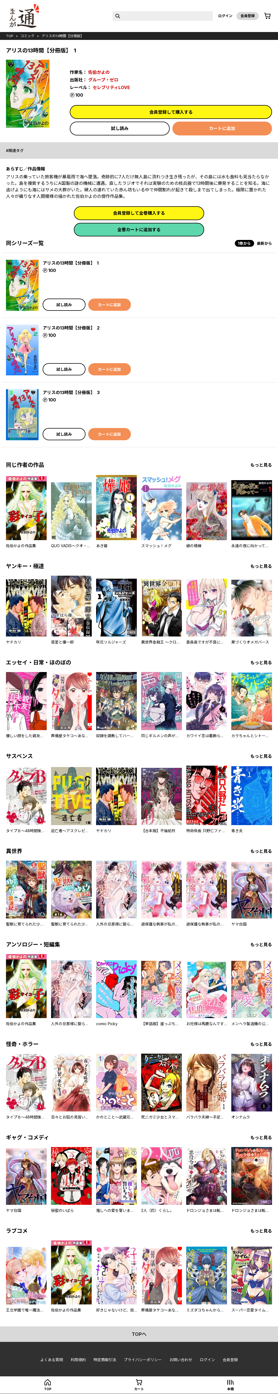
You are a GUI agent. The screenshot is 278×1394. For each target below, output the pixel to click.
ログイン (225, 16)
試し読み (119, 128)
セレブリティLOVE (111, 87)
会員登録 (248, 16)
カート (139, 1389)
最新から (264, 243)
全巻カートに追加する (139, 229)
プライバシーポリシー (143, 1359)
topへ (139, 1334)
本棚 (230, 1389)
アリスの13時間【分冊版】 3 (71, 392)
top (9, 36)
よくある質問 (51, 1359)
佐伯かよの (99, 72)
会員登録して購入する (171, 112)
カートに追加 (222, 128)
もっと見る (261, 465)
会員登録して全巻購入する (139, 213)
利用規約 (78, 1359)
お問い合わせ (180, 1359)
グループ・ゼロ (103, 80)
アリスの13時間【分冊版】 (63, 36)
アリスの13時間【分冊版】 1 (71, 263)
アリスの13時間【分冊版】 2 (71, 328)
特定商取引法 (104, 1359)
